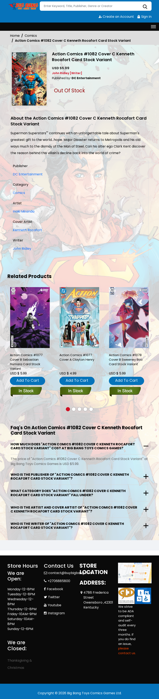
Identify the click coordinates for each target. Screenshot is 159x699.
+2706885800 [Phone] (59, 581)
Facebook (55, 589)
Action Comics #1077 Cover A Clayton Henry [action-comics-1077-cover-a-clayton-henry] (76, 357)
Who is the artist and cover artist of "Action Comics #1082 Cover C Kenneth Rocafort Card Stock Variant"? (74, 509)
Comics (31, 35)
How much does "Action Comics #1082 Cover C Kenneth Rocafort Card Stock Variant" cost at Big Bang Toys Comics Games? (73, 446)
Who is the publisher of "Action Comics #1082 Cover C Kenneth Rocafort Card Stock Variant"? (70, 476)
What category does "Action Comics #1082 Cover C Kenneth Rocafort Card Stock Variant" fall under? (68, 493)
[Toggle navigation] (153, 26)
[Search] (96, 6)
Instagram (56, 613)
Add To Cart (27, 380)
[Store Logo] (23, 6)
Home (15, 35)
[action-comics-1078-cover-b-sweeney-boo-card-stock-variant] (129, 317)
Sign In (144, 16)
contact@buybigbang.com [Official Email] (70, 573)
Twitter (54, 597)
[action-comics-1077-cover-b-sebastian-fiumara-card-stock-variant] (30, 317)
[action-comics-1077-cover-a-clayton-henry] (79, 317)
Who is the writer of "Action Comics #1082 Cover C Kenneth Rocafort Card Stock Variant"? (67, 525)
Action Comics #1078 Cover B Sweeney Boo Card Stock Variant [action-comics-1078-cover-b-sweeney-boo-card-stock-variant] (126, 359)
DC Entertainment (28, 174)
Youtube (54, 605)
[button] (68, 409)
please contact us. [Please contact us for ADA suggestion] (127, 650)
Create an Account (116, 16)
